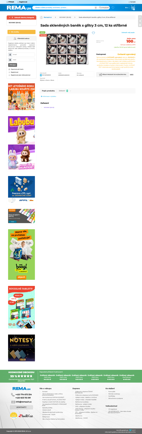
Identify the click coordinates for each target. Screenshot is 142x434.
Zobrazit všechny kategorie (24, 17)
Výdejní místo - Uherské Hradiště (85, 399)
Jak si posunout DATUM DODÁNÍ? (53, 397)
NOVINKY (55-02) (65, 17)
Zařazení (65, 91)
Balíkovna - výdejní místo (83, 404)
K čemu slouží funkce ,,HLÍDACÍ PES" (54, 399)
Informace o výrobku (48, 96)
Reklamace (46, 417)
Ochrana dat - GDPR (48, 414)
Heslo (14, 59)
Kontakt (44, 391)
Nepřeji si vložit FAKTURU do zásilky (53, 402)
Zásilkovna (78, 416)
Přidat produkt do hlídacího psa (112, 74)
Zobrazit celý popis (128, 32)
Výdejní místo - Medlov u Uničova (86, 397)
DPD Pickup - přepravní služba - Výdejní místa (85, 409)
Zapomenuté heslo (16, 69)
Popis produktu (48, 91)
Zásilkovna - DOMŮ (81, 418)
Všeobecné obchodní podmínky (52, 412)
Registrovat (13, 72)
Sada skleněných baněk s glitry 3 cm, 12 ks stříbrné (97, 17)
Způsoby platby (47, 407)
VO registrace (112, 409)
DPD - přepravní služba (82, 406)
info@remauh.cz (23, 402)
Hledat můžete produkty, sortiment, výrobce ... (51, 7)
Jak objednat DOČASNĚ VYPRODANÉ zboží (54, 404)
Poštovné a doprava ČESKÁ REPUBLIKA (83, 392)
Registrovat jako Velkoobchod (19, 75)
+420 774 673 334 (23, 394)
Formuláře (111, 391)
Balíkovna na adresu (82, 402)
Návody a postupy (114, 394)
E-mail (15, 54)
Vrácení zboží (46, 410)
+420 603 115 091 (21, 398)
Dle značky (15, 32)
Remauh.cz (46, 17)
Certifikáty (111, 396)
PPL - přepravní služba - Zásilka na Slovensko (86, 412)
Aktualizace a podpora (115, 398)
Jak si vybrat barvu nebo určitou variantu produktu (52, 394)
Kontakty (21, 407)
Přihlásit (12, 65)
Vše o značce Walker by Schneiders (53, 419)
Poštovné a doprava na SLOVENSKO (86, 395)
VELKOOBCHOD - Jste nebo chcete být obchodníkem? (119, 412)
